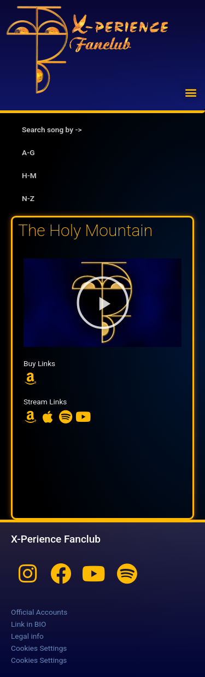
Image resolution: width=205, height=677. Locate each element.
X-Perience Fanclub (56, 539)
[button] (190, 92)
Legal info (27, 636)
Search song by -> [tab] (51, 129)
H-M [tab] (29, 175)
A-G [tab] (28, 152)
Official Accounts (39, 612)
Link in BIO (28, 624)
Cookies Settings (39, 648)
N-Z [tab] (28, 198)
